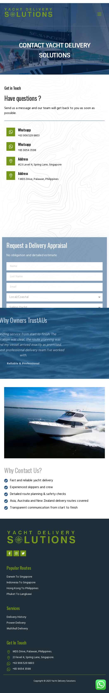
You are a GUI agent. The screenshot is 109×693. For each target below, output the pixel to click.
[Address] (8, 161)
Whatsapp (21, 129)
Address (20, 159)
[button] (99, 14)
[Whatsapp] (8, 132)
